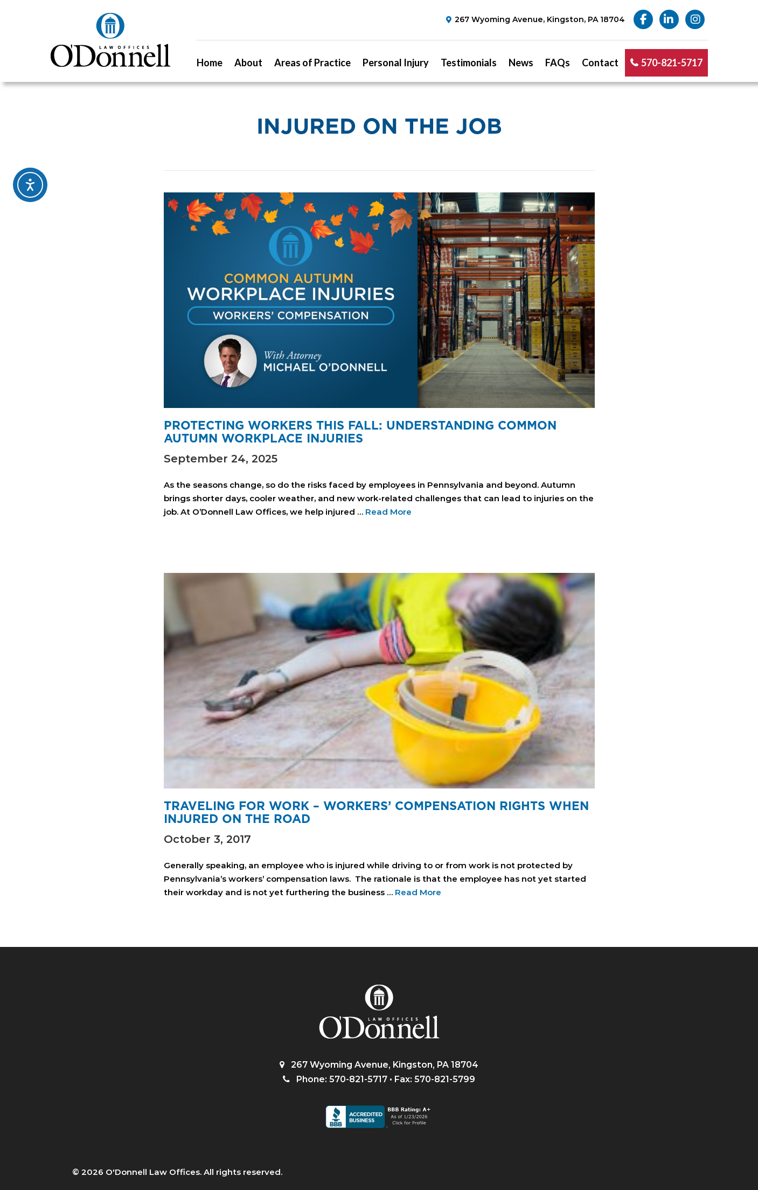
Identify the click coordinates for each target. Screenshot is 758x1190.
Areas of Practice (312, 62)
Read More (388, 512)
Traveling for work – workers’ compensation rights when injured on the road (376, 812)
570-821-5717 (672, 62)
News (521, 62)
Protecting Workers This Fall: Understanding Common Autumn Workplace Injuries (360, 431)
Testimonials (469, 62)
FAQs (557, 62)
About (248, 62)
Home (209, 62)
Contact (600, 62)
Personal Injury (396, 62)
